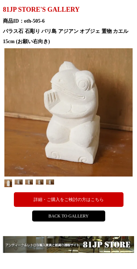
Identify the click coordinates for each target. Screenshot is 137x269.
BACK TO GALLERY (68, 216)
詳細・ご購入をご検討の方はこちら (69, 199)
